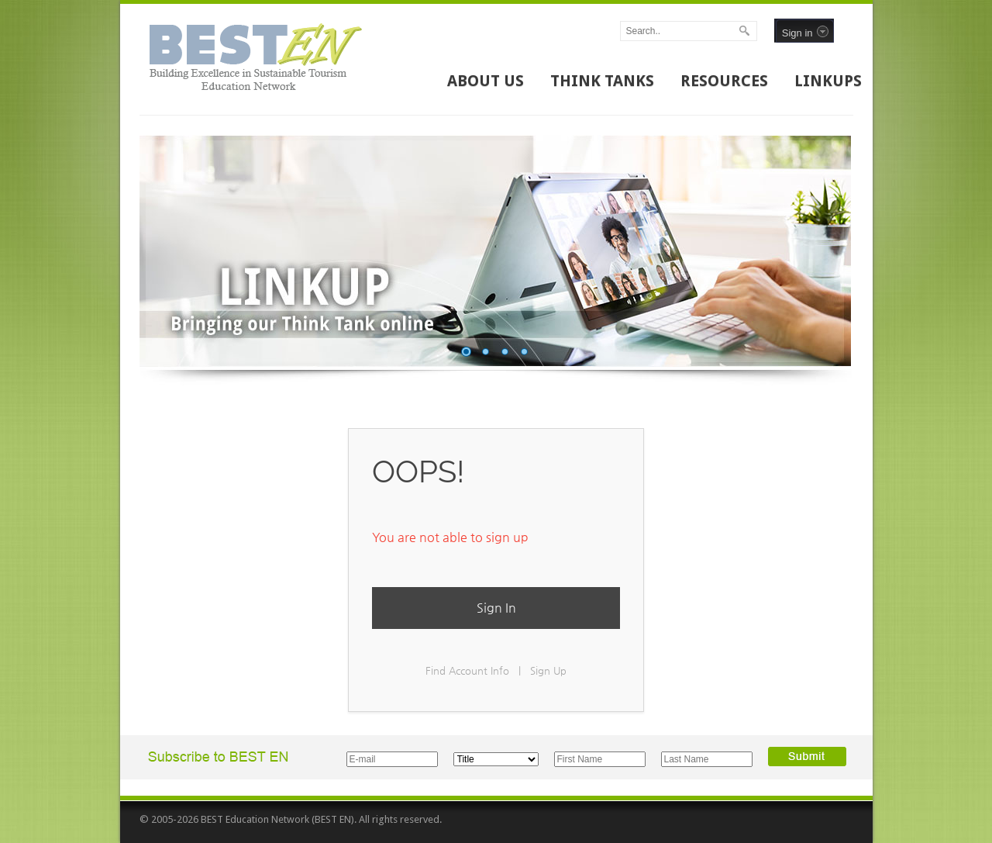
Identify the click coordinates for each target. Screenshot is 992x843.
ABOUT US (485, 80)
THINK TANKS (602, 80)
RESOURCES (724, 80)
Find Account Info (467, 670)
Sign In (496, 607)
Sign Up (548, 670)
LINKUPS (828, 80)
